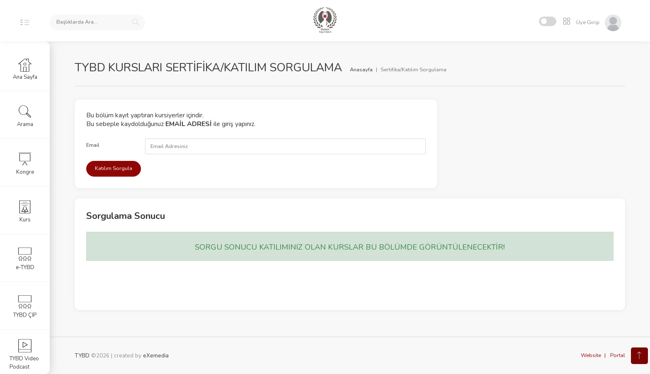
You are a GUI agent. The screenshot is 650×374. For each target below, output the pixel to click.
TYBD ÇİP (24, 306)
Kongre (25, 163)
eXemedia (156, 355)
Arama (25, 115)
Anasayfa (361, 69)
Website (591, 355)
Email (92, 145)
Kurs (25, 211)
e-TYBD (25, 258)
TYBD (82, 355)
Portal (617, 355)
